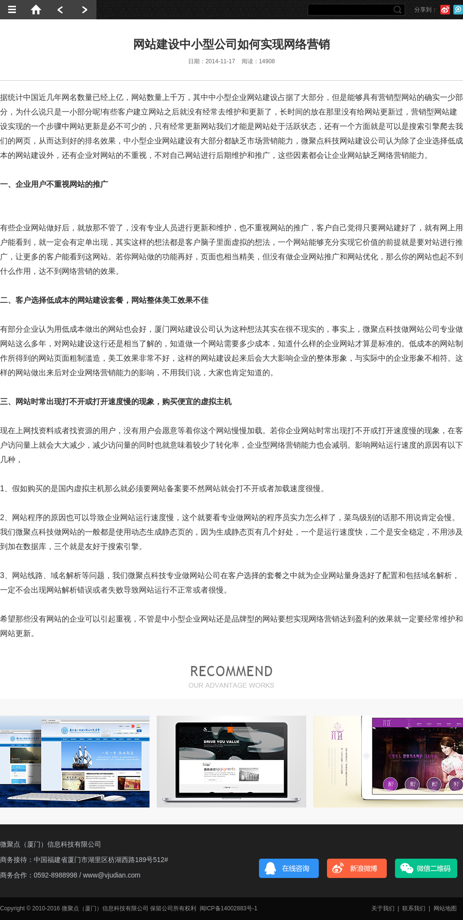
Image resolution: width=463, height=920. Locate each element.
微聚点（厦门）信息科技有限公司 (50, 844)
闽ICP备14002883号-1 (229, 908)
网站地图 (445, 908)
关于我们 (383, 908)
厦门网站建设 (177, 329)
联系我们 (413, 908)
